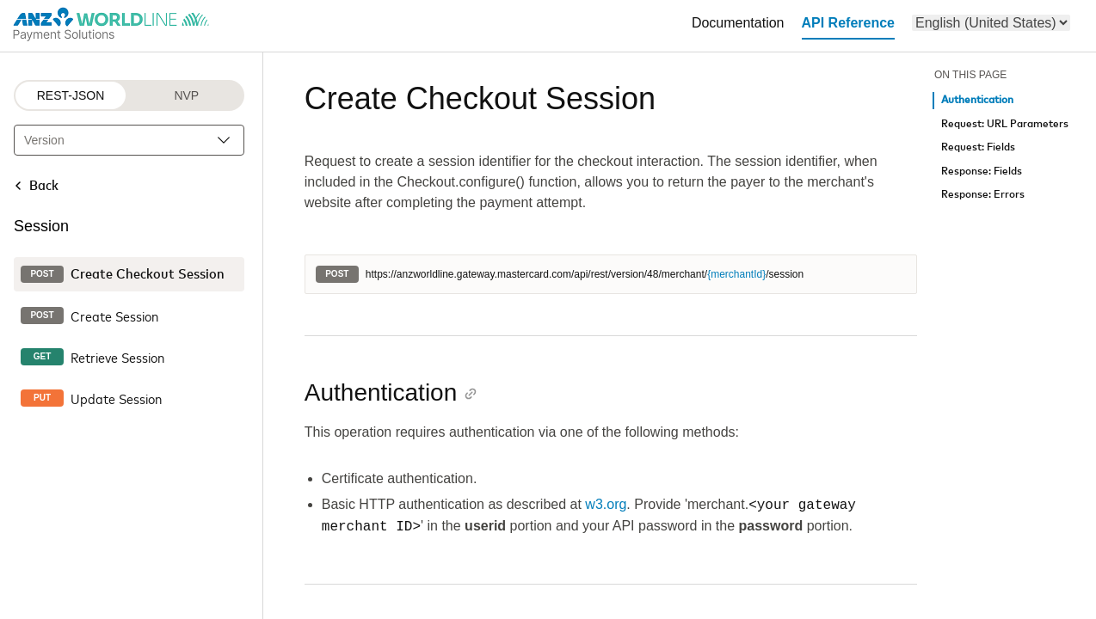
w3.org (605, 505)
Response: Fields (981, 171)
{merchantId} (736, 274)
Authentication (977, 100)
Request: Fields (978, 147)
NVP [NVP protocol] (186, 95)
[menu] (991, 23)
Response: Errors (983, 194)
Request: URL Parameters (1004, 124)
